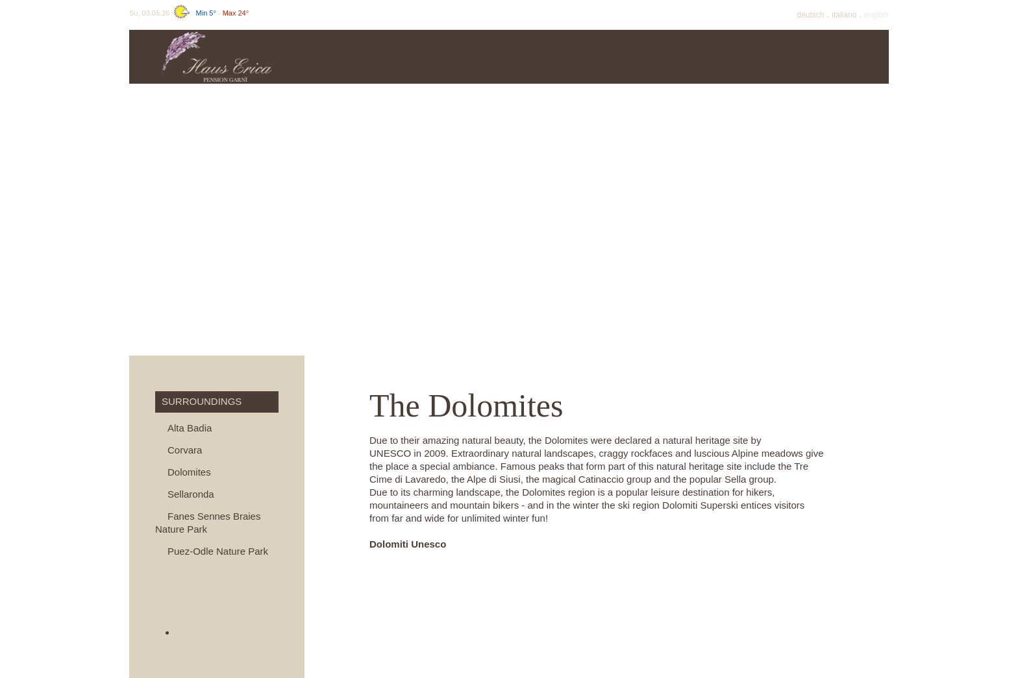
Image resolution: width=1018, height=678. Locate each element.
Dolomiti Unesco (407, 544)
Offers (548, 56)
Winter (743, 56)
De (811, 14)
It (845, 14)
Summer (645, 56)
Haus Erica (354, 56)
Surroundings (840, 56)
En (876, 14)
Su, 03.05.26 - (189, 13)
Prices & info (451, 56)
